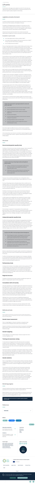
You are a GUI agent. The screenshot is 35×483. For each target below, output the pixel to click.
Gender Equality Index (6, 446)
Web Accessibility (6, 465)
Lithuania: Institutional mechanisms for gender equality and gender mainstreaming (16, 399)
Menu (33, 482)
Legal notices (13, 465)
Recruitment (22, 430)
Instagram (26, 443)
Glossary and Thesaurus (6, 447)
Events (21, 432)
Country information (6, 2)
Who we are (21, 429)
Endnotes (6, 410)
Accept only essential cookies (22, 477)
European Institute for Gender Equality (3, 481)
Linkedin (20, 443)
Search (30, 482)
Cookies (32, 424)
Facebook (24, 443)
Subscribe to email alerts (6, 427)
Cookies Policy (27, 465)
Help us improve (23, 451)
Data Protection (20, 465)
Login (4, 467)
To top (17, 471)
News (20, 431)
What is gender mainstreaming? (7, 443)
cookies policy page (19, 474)
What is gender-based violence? (7, 444)
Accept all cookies (13, 477)
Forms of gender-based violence (7, 445)
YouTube (22, 443)
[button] (5, 420)
